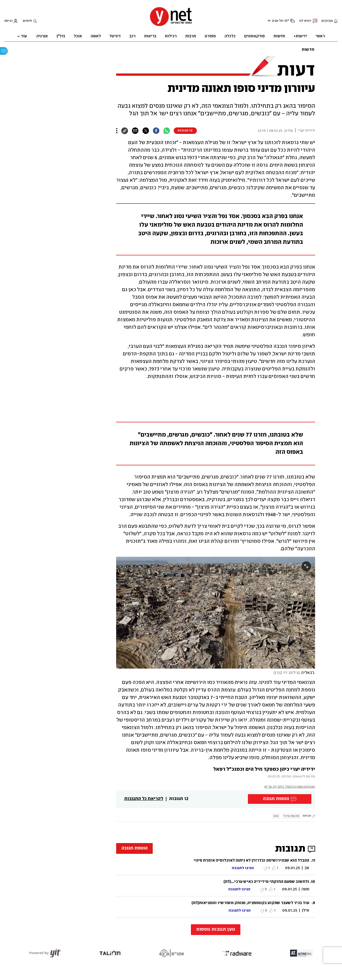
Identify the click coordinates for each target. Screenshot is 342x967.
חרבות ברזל (291, 816)
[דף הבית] (171, 25)
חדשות (308, 50)
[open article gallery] (215, 613)
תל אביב (277, 20)
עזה (276, 816)
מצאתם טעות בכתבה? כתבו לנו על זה (289, 786)
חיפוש (27, 20)
